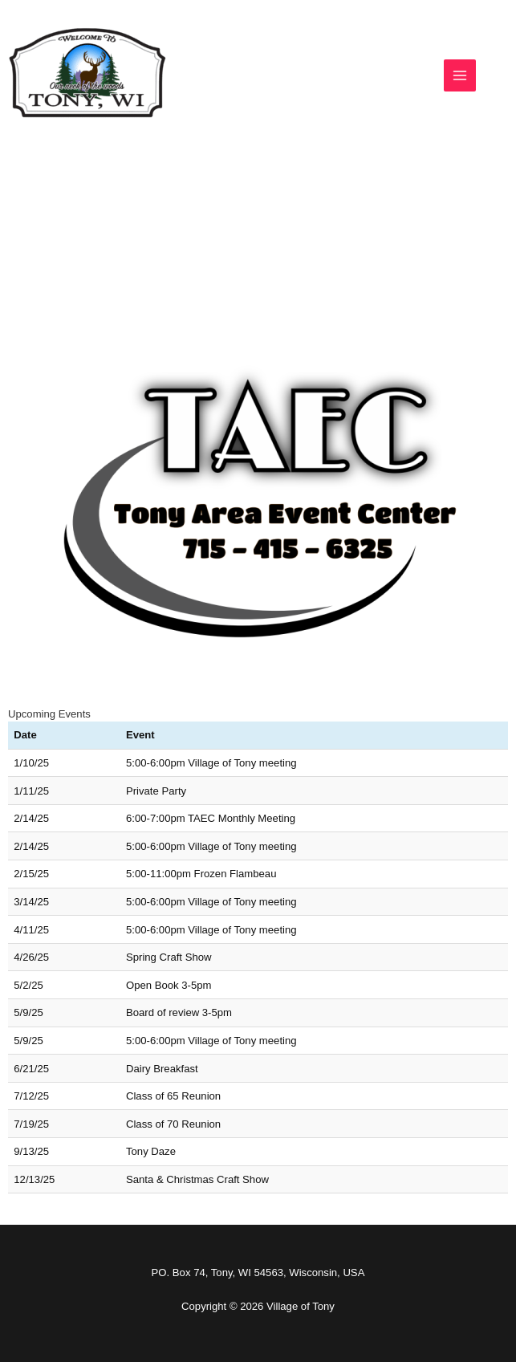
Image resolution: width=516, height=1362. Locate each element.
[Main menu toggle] (460, 75)
